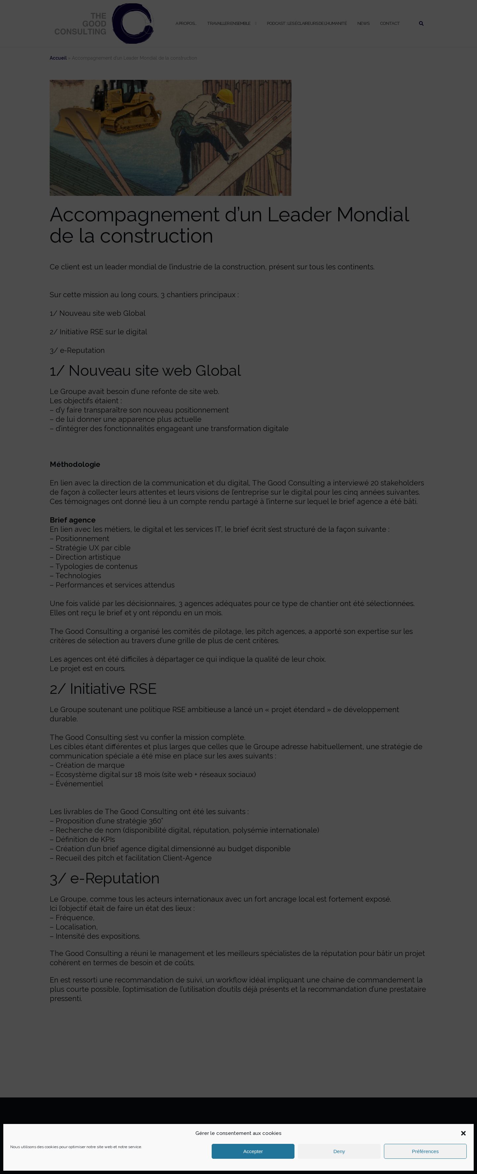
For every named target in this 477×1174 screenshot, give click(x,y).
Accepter (253, 1151)
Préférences (425, 1151)
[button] (463, 1133)
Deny (339, 1151)
